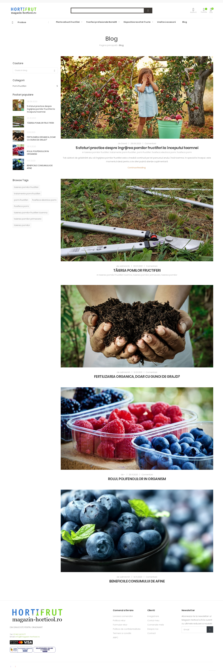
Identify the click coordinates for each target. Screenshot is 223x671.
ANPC (115, 637)
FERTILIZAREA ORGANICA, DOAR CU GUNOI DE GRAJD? (137, 376)
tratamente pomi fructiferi (123, 152)
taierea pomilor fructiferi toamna (115, 274)
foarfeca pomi (184, 152)
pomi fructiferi (144, 152)
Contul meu (153, 620)
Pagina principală (108, 45)
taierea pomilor (169, 274)
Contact (151, 633)
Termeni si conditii (122, 633)
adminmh (125, 266)
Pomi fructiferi (35, 86)
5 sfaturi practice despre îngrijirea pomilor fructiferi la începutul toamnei (137, 147)
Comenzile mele (155, 624)
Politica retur (119, 620)
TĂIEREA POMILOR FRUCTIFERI (137, 270)
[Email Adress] (197, 629)
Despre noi (152, 629)
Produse (22, 22)
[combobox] (111, 10)
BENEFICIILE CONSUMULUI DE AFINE (137, 581)
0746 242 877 (19, 634)
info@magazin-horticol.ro (27, 636)
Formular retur (120, 624)
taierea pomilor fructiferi (96, 152)
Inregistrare (153, 616)
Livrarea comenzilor (123, 616)
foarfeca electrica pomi (164, 152)
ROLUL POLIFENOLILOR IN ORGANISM (137, 479)
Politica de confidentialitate (127, 629)
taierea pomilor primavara (146, 274)
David (124, 143)
